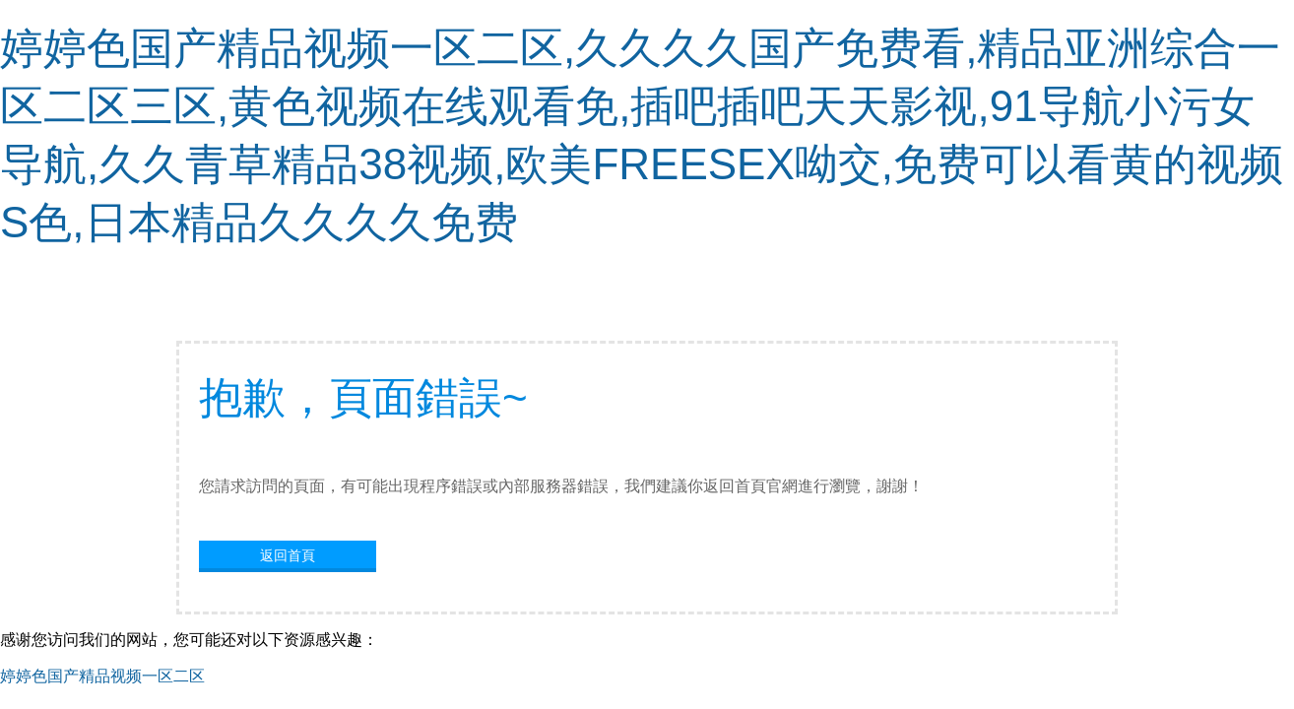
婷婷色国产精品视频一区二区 (102, 676)
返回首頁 (287, 555)
